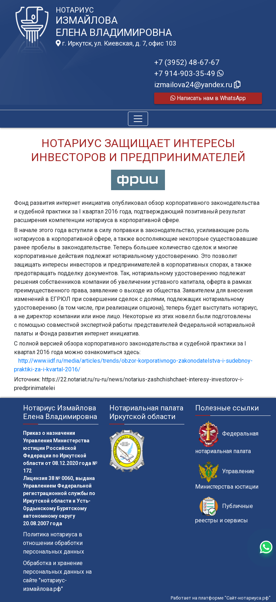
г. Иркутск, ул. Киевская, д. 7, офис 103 (116, 43)
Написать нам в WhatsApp (208, 98)
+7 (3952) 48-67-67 (187, 62)
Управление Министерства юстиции (226, 475)
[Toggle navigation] (138, 119)
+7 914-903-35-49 (189, 73)
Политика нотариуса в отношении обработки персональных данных (53, 543)
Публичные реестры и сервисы (224, 510)
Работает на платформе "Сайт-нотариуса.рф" (221, 598)
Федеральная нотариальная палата (226, 438)
